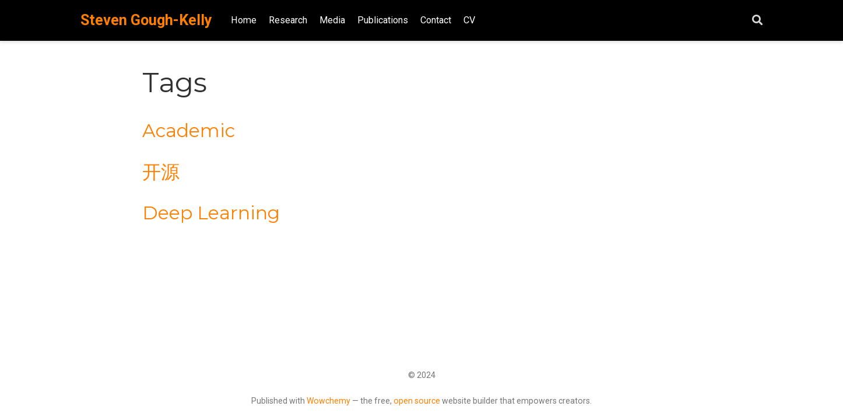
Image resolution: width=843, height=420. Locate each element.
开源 (161, 172)
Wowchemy (328, 400)
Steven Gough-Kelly (146, 20)
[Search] (757, 20)
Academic (188, 131)
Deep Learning (211, 213)
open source (417, 400)
